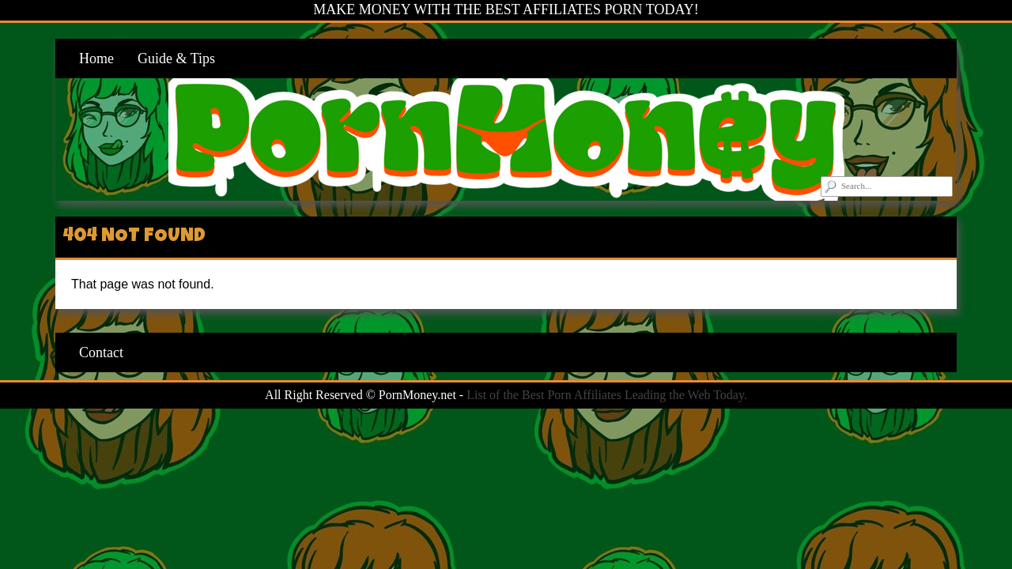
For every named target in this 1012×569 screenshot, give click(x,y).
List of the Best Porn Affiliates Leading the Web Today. (606, 394)
